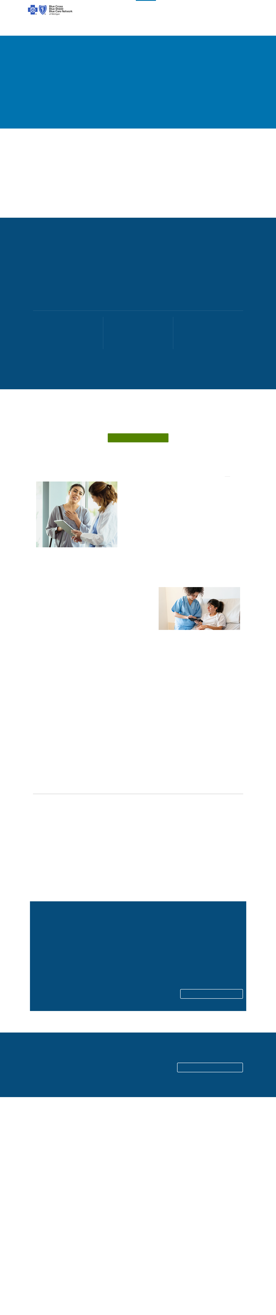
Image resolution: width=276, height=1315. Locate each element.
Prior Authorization (100, 1219)
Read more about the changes (131, 930)
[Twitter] (70, 1174)
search (221, 10)
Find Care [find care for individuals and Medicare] (148, 1201)
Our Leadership (44, 1207)
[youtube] (92, 1174)
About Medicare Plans (103, 1213)
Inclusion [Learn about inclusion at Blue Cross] (39, 1219)
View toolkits (191, 924)
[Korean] (129, 1273)
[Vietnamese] (101, 1273)
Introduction (41, 1195)
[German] (167, 1273)
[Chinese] (64, 1273)
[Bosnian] (44, 1279)
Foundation (41, 1225)
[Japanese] (196, 1273)
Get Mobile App (152, 1231)
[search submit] (239, 1172)
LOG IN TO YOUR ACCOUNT (204, 1048)
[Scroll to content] (130, 374)
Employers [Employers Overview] (202, 1207)
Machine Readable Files (158, 1219)
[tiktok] (59, 1174)
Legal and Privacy (100, 1195)
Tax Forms (94, 1243)
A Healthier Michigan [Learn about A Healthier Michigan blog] (210, 1231)
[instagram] (48, 1174)
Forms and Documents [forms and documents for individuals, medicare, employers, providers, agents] (157, 1213)
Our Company (43, 1201)
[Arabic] (52, 1273)
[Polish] (153, 1273)
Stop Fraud (95, 1237)
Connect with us (127, 439)
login (240, 10)
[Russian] (211, 1273)
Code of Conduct (99, 1201)
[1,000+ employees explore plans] (205, 333)
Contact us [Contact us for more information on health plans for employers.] (190, 1121)
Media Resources (207, 1243)
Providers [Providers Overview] (201, 1213)
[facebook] (37, 1174)
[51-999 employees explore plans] (135, 333)
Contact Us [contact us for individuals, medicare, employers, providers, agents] (149, 1195)
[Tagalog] (63, 1279)
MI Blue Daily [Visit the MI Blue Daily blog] (204, 1237)
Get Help (147, 1207)
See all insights (229, 806)
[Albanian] (116, 1273)
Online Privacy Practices (104, 1231)
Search (199, 1172)
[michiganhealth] (103, 1174)
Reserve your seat (50, 918)
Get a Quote (149, 1237)
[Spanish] (39, 1273)
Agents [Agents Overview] (200, 1219)
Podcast (147, 1225)
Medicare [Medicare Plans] (201, 1201)
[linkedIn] (81, 1174)
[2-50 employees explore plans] (65, 333)
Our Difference (43, 1213)
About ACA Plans (99, 1207)
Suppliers (201, 1225)
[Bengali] (141, 1273)
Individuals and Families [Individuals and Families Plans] (212, 1195)
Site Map (201, 1249)
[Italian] (182, 1273)
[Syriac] (80, 1273)
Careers (38, 1231)
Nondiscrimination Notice (105, 1225)
